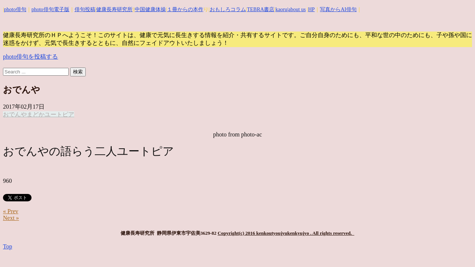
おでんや (15, 114)
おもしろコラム (228, 9)
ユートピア (59, 114)
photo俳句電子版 (50, 9)
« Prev (10, 211)
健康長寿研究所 (114, 9)
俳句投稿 (85, 9)
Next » (11, 218)
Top (7, 246)
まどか (36, 114)
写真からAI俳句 (338, 9)
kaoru (281, 9)
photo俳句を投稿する (30, 56)
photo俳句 (15, 9)
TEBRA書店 (260, 9)
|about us (296, 9)
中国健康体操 (150, 9)
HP (311, 9)
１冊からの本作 (185, 9)
